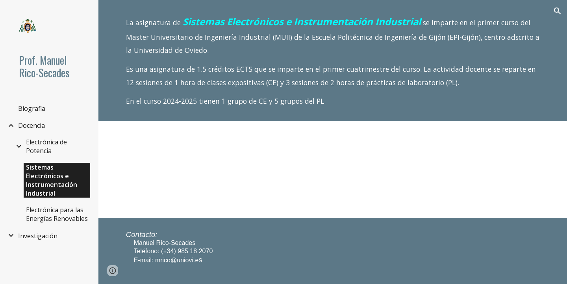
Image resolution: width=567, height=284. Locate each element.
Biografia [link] (31, 108)
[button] (557, 11)
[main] (333, 60)
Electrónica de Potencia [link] (46, 146)
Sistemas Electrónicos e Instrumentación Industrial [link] (51, 180)
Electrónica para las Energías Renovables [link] (57, 214)
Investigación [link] (37, 236)
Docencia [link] (31, 125)
